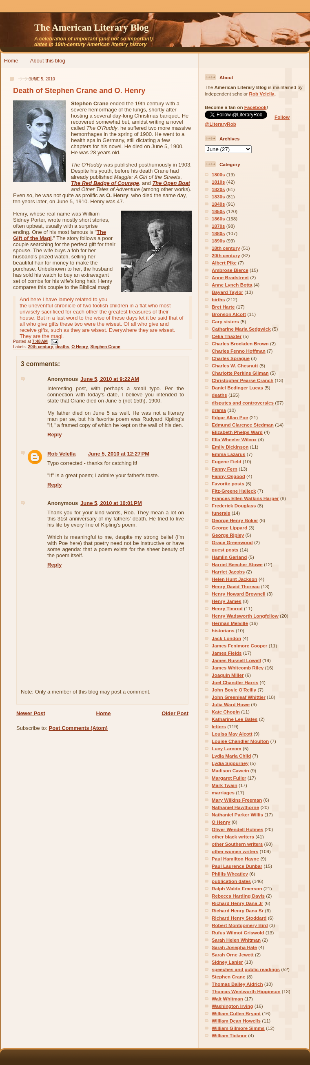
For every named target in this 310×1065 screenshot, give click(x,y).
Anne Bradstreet (230, 277)
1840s (218, 204)
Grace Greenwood (232, 542)
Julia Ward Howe (231, 704)
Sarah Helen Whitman (236, 940)
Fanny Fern (224, 468)
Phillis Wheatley (230, 873)
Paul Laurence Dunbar (237, 866)
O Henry (79, 347)
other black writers (233, 836)
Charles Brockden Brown (240, 343)
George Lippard (229, 527)
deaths (62, 347)
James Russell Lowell (236, 660)
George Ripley (228, 535)
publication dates (231, 881)
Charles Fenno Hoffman (239, 351)
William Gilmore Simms (238, 1028)
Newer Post (30, 713)
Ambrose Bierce (230, 270)
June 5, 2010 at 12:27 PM (118, 454)
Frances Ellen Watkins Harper (245, 498)
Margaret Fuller (229, 777)
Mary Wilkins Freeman (237, 800)
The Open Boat (171, 183)
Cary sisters (225, 321)
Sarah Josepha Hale (234, 947)
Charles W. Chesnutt (235, 365)
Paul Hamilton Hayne (235, 858)
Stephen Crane (105, 347)
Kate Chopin (226, 711)
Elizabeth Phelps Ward (237, 432)
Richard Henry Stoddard (239, 917)
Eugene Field (226, 461)
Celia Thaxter (226, 336)
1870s (218, 226)
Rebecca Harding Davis (238, 895)
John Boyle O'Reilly (234, 689)
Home (11, 61)
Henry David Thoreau (236, 586)
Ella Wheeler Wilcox (234, 439)
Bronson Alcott (229, 314)
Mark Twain (224, 785)
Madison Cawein (230, 770)
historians (223, 630)
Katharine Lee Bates (234, 719)
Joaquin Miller (228, 675)
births (218, 299)
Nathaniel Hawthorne (235, 807)
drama (219, 410)
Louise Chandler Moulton (240, 741)
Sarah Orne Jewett (233, 954)
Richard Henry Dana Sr (238, 910)
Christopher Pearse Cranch (242, 380)
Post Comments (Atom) (78, 728)
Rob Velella (61, 454)
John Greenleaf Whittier (239, 697)
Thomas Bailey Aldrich (237, 984)
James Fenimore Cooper (239, 645)
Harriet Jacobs (228, 571)
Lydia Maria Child (231, 755)
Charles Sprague (231, 358)
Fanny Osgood (228, 476)
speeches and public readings (246, 969)
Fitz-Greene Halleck (234, 491)
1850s (218, 211)
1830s (218, 196)
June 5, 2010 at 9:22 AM (109, 379)
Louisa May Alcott (232, 733)
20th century (40, 347)
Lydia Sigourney (230, 763)
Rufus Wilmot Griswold (238, 932)
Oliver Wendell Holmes (237, 829)
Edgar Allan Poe (230, 417)
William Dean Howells (236, 1020)
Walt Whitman (227, 998)
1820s (218, 189)
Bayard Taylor (227, 292)
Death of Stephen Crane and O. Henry (79, 91)
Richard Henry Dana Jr (237, 903)
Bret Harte (223, 306)
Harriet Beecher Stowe (237, 564)
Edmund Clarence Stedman (243, 424)
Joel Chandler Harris (235, 682)
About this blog (47, 61)
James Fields (226, 653)
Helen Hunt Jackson (234, 579)
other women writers (235, 851)
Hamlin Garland (229, 557)
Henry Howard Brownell (239, 593)
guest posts (225, 549)
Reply (54, 434)
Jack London (226, 638)
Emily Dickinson (230, 446)
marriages (223, 792)
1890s (218, 240)
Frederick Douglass (234, 505)
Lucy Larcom (226, 748)
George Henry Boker (235, 520)
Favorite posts (228, 483)
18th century (226, 248)
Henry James (226, 601)
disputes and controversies (243, 402)
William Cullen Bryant (236, 1013)
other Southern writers (237, 844)
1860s (218, 218)
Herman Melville (230, 623)
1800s (218, 174)
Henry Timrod (227, 608)
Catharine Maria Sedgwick (241, 328)
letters (219, 726)
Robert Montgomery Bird (240, 925)
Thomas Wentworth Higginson (246, 991)
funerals (221, 513)
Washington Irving (232, 1006)
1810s (218, 182)
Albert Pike (224, 262)
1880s (218, 233)
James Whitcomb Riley (238, 667)
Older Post (175, 713)
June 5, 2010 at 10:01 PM (111, 503)
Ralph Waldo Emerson (237, 888)
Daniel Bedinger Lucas (237, 387)
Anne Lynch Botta (232, 284)
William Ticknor (229, 1035)
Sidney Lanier (227, 962)
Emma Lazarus (229, 454)
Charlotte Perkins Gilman (240, 373)
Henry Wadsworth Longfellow (245, 615)
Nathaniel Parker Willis (237, 814)
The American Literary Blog (91, 27)
